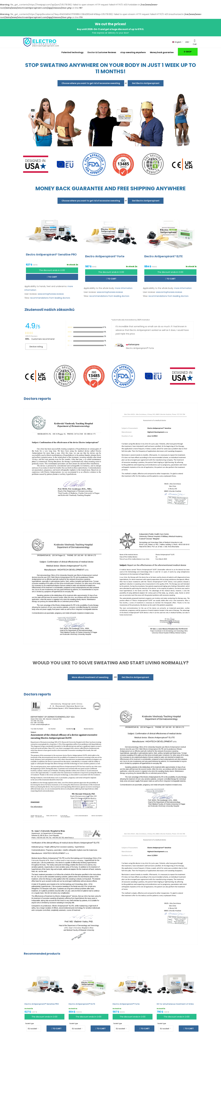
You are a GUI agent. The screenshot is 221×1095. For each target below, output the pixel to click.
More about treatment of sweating (90, 677)
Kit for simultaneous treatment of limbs (175, 1004)
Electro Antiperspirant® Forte (126, 1004)
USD (187, 42)
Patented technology (72, 52)
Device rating (36, 346)
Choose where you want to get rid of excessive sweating (91, 83)
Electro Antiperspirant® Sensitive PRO (42, 1004)
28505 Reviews (31, 336)
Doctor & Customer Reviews (102, 52)
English (176, 42)
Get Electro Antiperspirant (145, 83)
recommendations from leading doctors (50, 297)
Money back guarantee (162, 52)
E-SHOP (188, 51)
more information (123, 288)
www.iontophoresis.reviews (51, 294)
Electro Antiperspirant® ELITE (82, 1004)
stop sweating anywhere (133, 52)
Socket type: (29, 1023)
